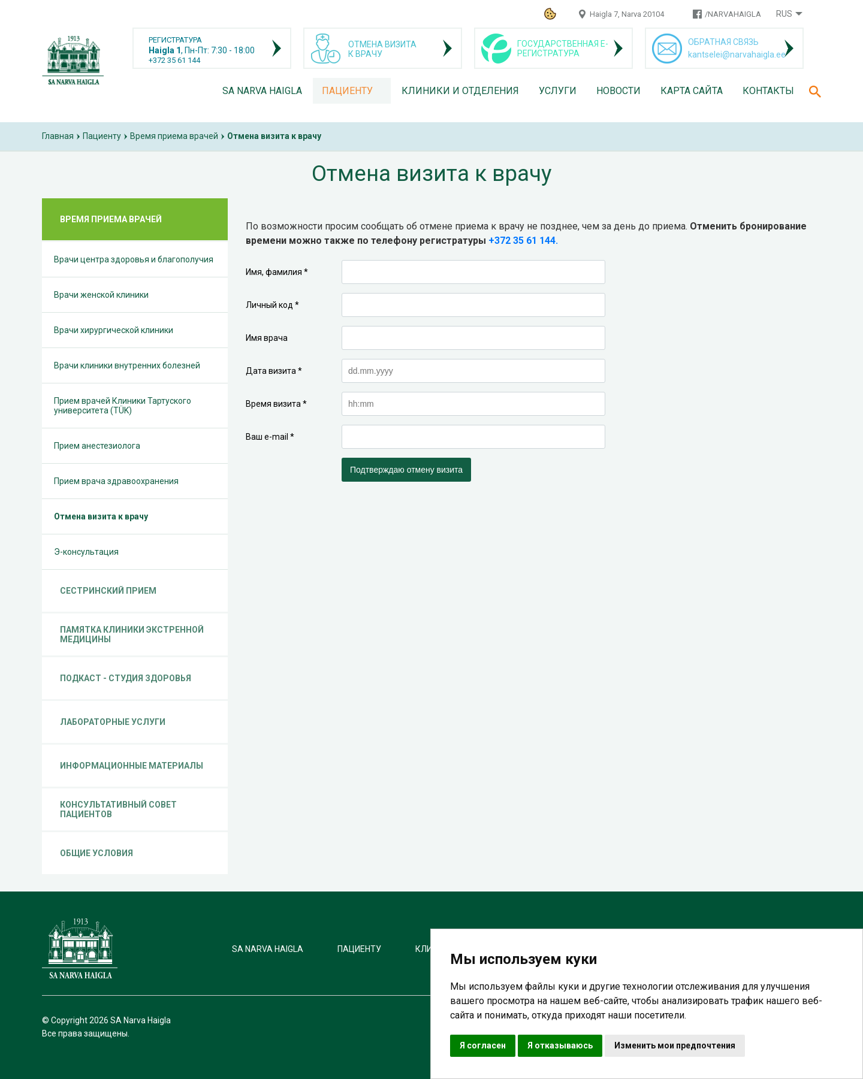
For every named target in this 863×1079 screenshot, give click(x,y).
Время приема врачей (174, 136)
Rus (784, 14)
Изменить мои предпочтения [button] (674, 1045)
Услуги (558, 90)
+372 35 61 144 (174, 60)
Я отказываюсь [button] (560, 1045)
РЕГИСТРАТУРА (175, 39)
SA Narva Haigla (262, 90)
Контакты (768, 90)
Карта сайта (691, 90)
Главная (58, 136)
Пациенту (347, 90)
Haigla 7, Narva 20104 (627, 14)
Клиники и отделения (460, 90)
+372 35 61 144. (523, 240)
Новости (618, 90)
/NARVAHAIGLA (733, 14)
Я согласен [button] (483, 1045)
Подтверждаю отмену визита (406, 469)
